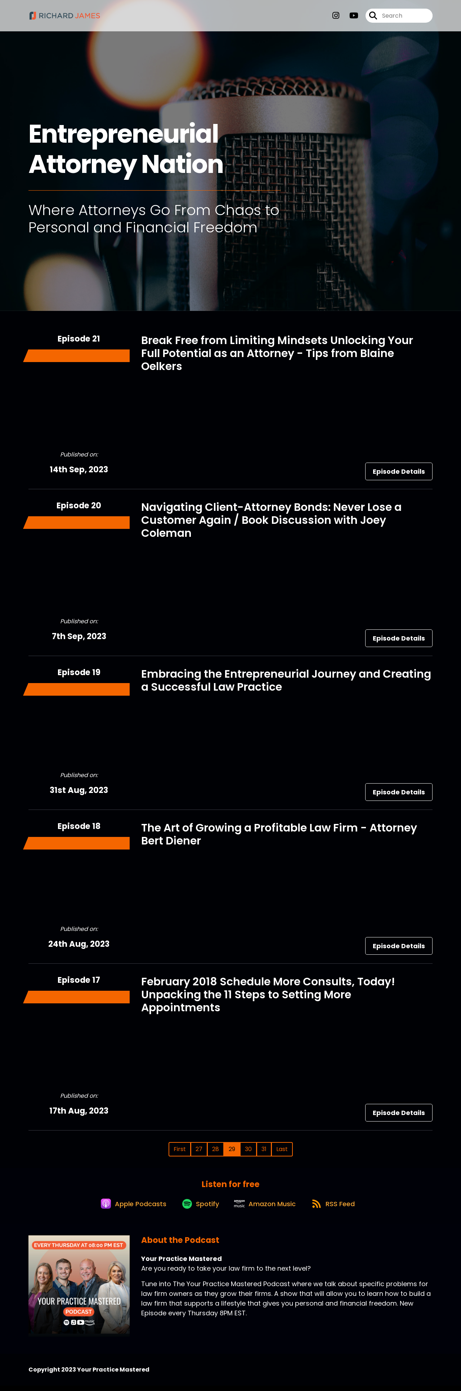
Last (282, 1149)
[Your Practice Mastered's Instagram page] (335, 17)
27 (199, 1149)
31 (264, 1149)
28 (215, 1149)
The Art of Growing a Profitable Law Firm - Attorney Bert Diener (279, 834)
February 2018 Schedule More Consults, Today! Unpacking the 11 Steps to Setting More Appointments (268, 994)
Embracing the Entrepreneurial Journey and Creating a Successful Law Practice (286, 680)
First (180, 1149)
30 (248, 1149)
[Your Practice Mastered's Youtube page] (349, 17)
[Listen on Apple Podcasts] (127, 1208)
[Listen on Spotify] (197, 1208)
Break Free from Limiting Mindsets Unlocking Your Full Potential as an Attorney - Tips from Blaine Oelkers (277, 353)
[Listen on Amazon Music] (266, 1208)
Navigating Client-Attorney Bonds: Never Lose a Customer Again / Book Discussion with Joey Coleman (271, 520)
